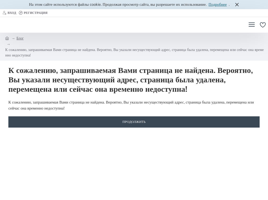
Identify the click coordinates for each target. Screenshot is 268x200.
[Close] (237, 4)
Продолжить (134, 121)
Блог (20, 38)
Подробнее (218, 4)
